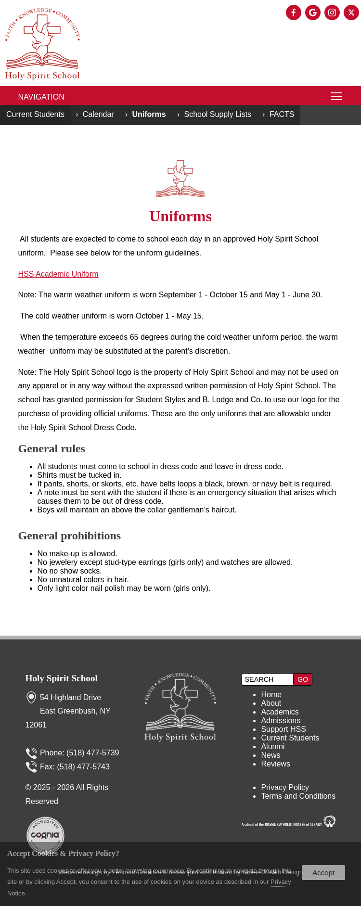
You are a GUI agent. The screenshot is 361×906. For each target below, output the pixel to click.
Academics (279, 712)
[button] (302, 679)
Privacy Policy (285, 787)
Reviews (275, 764)
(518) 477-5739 (92, 753)
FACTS (282, 114)
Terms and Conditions (298, 796)
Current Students (35, 114)
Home (271, 694)
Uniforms (149, 114)
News (270, 755)
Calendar (98, 114)
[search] (269, 679)
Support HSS (283, 729)
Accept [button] (323, 872)
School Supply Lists (217, 114)
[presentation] (294, 13)
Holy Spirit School (62, 678)
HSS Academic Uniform (58, 274)
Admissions (280, 720)
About (271, 703)
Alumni (272, 746)
